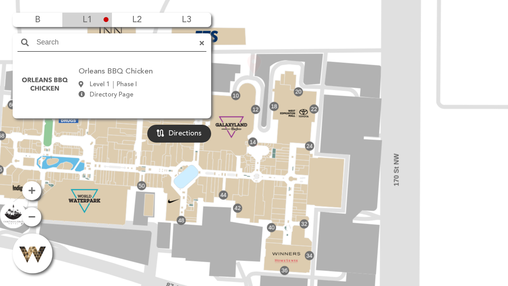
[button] (254, 131)
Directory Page (111, 95)
